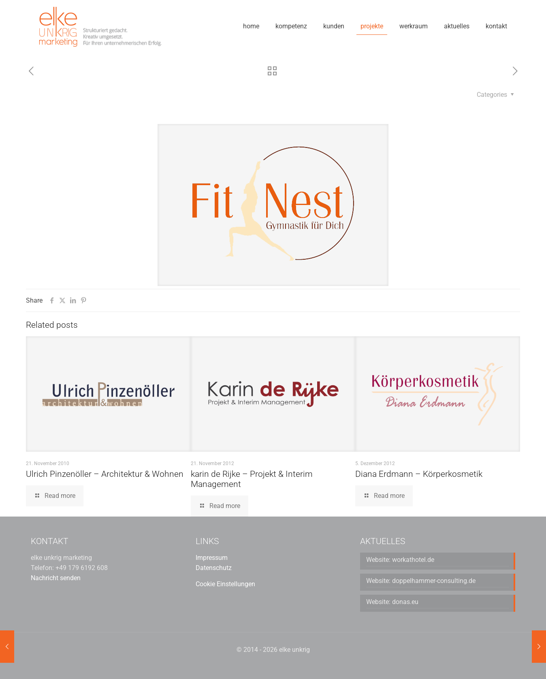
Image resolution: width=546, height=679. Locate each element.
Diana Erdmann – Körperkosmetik (418, 474)
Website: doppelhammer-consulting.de (421, 581)
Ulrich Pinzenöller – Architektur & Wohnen (104, 474)
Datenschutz (214, 568)
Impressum (212, 558)
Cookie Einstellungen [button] (225, 584)
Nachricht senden (56, 578)
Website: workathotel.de (400, 560)
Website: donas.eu (392, 602)
